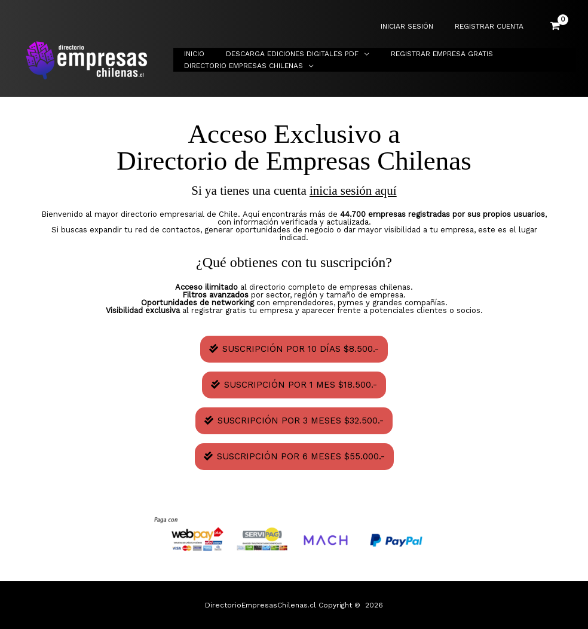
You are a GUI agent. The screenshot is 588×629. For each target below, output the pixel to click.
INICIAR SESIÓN (417, 26)
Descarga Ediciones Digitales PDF (281, 54)
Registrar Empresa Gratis (424, 54)
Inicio (190, 54)
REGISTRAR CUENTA (492, 26)
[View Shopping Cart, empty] (555, 26)
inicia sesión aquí (353, 190)
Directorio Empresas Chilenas (239, 66)
